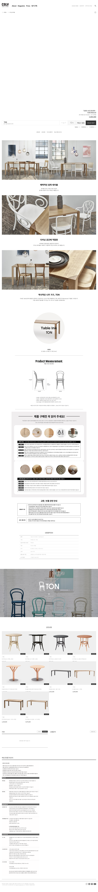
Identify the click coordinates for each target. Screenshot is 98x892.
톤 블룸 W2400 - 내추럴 (77, 689)
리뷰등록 (39, 731)
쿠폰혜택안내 (83, 127)
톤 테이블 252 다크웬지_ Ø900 (31, 659)
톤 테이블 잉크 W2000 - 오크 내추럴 (32, 719)
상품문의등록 (93, 731)
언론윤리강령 (32, 885)
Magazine (21, 6)
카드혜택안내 (91, 127)
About (14, 6)
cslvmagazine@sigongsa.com (19, 885)
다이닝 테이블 (11, 12)
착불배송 (76, 127)
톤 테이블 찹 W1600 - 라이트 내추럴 (9, 719)
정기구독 (34, 6)
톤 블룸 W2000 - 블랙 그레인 (54, 689)
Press (28, 6)
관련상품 (43, 132)
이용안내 (27, 885)
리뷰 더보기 (45, 731)
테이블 (4, 12)
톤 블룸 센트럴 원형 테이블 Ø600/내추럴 (33, 689)
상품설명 (38, 132)
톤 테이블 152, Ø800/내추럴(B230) (79, 659)
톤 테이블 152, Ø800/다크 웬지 (55, 659)
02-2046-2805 (10, 885)
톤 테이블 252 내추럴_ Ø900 (7, 659)
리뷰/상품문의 (50, 132)
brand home (49, 603)
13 (49, 598)
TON (5, 122)
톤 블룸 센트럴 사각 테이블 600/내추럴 (9, 689)
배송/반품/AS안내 (58, 132)
